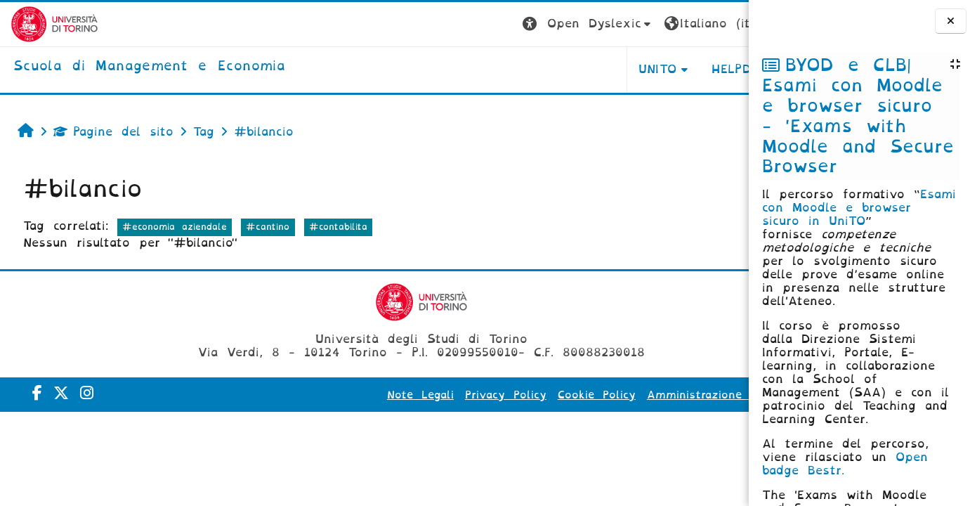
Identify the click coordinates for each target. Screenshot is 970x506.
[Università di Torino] (44, 23)
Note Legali (336, 395)
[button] (504, 24)
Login (721, 23)
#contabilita (335, 226)
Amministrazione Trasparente (648, 395)
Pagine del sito (110, 131)
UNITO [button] (574, 69)
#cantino (265, 226)
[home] (139, 66)
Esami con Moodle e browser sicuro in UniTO (859, 208)
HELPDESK (660, 69)
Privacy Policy (422, 395)
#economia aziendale (171, 226)
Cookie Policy (513, 395)
